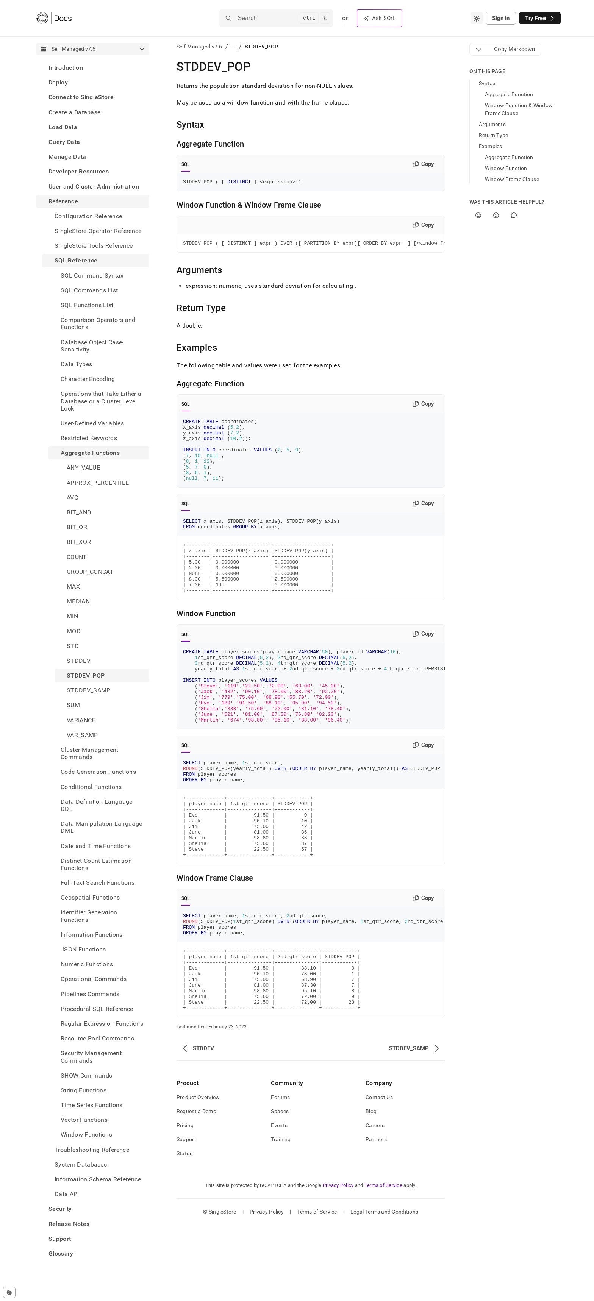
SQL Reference (76, 260)
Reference (63, 201)
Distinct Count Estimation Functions (96, 864)
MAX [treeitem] (73, 586)
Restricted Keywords (89, 438)
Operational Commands (94, 978)
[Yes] (478, 215)
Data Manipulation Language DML (101, 827)
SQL (185, 164)
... (233, 47)
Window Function (506, 168)
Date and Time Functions (96, 846)
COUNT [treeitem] (77, 557)
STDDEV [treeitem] (79, 660)
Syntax (487, 83)
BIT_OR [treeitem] (77, 527)
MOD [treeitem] (74, 631)
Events (279, 1201)
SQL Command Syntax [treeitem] (92, 275)
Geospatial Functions (90, 897)
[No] (496, 215)
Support (59, 1238)
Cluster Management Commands (90, 753)
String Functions (83, 1090)
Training (281, 1215)
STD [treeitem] (73, 646)
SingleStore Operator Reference (98, 230)
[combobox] (477, 18)
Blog (371, 1187)
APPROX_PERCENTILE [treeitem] (98, 482)
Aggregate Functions (90, 452)
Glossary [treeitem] (60, 1253)
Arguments (492, 124)
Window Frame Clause (512, 179)
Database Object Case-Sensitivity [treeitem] (92, 346)
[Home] (54, 18)
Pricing (185, 1201)
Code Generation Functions (98, 771)
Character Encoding (88, 379)
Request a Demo (196, 1187)
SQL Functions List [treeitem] (87, 305)
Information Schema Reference (98, 1179)
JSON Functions (83, 949)
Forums (280, 1173)
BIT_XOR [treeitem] (79, 541)
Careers (375, 1201)
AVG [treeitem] (72, 497)
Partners (376, 1215)
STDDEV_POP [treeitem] (86, 675)
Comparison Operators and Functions (98, 323)
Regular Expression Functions (102, 1023)
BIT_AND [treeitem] (79, 512)
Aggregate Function (509, 94)
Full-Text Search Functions (97, 882)
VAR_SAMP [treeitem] (82, 735)
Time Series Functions (92, 1105)
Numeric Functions (87, 964)
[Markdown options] (479, 49)
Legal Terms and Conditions (384, 1288)
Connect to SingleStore (81, 97)
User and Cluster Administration (93, 186)
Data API (67, 1194)
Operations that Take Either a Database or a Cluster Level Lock (101, 401)
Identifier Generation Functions (89, 916)
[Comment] (514, 215)
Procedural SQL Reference (97, 1008)
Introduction (65, 67)
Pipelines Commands (90, 994)
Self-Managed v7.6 (199, 47)
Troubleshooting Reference (92, 1149)
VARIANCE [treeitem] (81, 720)
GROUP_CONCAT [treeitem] (90, 571)
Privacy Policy (338, 1261)
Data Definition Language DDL (97, 805)
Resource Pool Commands (97, 1038)
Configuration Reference (88, 216)
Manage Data (67, 156)
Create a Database (74, 112)
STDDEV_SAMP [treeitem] (89, 690)
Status (185, 1229)
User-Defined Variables (92, 423)
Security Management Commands (91, 1057)
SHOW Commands (86, 1075)
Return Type (493, 135)
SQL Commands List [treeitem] (89, 290)
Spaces (280, 1187)
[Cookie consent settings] (9, 1292)
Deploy (58, 82)
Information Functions (92, 934)
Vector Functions (84, 1119)
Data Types (76, 364)
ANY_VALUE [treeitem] (83, 467)
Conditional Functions (91, 786)
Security (60, 1208)
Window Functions (86, 1134)
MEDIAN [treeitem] (78, 601)
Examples (490, 146)
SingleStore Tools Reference (94, 245)
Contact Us (379, 1173)
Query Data (64, 141)
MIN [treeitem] (72, 616)
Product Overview (198, 1173)
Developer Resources (78, 171)
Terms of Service (383, 1261)
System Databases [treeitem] (81, 1164)
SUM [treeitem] (73, 705)
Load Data (62, 127)
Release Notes (68, 1224)
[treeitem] (92, 67)
